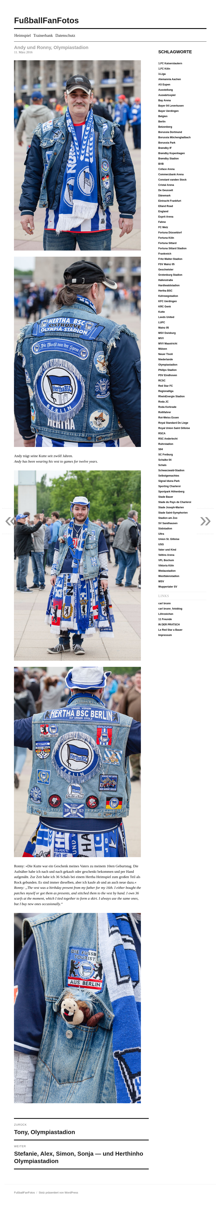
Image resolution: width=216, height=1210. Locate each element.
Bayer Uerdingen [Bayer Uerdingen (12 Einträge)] (168, 111)
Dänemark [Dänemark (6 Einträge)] (164, 195)
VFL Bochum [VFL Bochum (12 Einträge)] (166, 560)
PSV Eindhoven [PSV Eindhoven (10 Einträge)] (167, 375)
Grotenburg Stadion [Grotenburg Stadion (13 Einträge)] (170, 274)
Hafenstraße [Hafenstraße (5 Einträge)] (165, 280)
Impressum (165, 635)
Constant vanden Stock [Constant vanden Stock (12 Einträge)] (172, 179)
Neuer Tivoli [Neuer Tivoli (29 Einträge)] (165, 354)
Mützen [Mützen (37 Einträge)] (162, 348)
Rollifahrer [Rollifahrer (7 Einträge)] (164, 412)
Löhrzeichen (165, 614)
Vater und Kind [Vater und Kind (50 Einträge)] (167, 549)
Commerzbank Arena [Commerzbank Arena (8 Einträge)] (171, 174)
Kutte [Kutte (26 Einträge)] (161, 311)
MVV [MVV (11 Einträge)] (161, 338)
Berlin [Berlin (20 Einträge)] (161, 121)
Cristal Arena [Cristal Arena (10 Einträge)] (166, 185)
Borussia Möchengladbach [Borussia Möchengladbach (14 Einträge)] (174, 137)
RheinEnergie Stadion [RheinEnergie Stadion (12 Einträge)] (171, 396)
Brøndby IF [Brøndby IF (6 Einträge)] (165, 148)
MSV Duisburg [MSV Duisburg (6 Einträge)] (167, 333)
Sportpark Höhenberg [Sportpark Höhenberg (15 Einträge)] (171, 491)
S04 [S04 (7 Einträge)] (160, 449)
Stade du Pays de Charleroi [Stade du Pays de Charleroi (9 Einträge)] (174, 502)
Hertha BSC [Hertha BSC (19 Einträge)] (165, 290)
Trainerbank (43, 35)
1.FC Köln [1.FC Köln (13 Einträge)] (164, 68)
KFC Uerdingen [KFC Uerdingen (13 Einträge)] (167, 301)
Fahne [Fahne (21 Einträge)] (162, 222)
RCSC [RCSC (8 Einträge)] (161, 380)
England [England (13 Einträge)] (163, 211)
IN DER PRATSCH (169, 624)
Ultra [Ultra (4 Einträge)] (161, 533)
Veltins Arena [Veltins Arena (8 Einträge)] (166, 555)
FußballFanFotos (46, 20)
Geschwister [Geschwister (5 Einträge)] (165, 269)
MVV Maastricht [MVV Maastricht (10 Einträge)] (167, 343)
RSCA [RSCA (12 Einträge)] (161, 433)
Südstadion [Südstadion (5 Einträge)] (165, 528)
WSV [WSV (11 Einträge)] (161, 581)
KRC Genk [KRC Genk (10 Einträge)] (164, 306)
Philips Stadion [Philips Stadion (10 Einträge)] (167, 370)
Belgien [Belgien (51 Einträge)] (162, 116)
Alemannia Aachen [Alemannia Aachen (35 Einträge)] (169, 79)
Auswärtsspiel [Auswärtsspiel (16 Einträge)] (166, 95)
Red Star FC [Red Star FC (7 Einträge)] (165, 385)
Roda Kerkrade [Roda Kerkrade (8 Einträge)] (167, 407)
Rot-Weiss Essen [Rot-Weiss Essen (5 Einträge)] (168, 417)
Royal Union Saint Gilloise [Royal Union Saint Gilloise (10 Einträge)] (174, 428)
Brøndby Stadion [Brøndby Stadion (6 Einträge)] (168, 158)
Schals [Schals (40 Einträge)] (162, 465)
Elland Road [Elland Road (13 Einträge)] (165, 206)
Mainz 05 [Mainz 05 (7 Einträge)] (163, 327)
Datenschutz (65, 35)
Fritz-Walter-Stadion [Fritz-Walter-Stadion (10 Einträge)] (170, 259)
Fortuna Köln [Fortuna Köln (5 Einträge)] (166, 237)
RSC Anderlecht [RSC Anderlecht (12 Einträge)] (167, 438)
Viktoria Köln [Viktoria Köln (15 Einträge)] (166, 565)
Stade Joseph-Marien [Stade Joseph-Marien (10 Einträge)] (171, 507)
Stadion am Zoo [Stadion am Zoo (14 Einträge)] (167, 518)
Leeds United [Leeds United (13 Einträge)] (166, 317)
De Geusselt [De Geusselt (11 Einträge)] (165, 190)
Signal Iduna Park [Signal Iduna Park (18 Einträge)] (169, 481)
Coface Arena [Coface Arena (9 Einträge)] (166, 169)
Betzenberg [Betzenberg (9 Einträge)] (165, 126)
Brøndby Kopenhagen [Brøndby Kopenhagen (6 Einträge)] (171, 153)
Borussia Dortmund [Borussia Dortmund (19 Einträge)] (170, 132)
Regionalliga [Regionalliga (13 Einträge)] (165, 391)
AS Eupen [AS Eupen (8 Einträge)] (164, 84)
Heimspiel (22, 35)
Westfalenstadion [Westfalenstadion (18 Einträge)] (168, 576)
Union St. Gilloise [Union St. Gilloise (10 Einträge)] (168, 539)
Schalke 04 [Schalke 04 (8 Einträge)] (164, 459)
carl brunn (164, 603)
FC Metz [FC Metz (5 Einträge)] (163, 227)
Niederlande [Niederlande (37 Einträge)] (165, 359)
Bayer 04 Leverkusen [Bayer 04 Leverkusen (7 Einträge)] (171, 105)
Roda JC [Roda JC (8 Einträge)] (163, 401)
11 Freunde (165, 619)
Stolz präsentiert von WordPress (58, 1192)
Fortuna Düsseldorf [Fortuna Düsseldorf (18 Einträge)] (170, 232)
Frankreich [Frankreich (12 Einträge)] (164, 253)
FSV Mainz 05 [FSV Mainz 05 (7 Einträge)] (166, 264)
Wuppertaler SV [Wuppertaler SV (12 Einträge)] (167, 586)
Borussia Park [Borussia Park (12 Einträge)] (166, 142)
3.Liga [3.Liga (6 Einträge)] (162, 74)
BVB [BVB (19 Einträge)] (161, 163)
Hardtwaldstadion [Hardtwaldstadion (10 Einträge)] (169, 285)
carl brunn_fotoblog (170, 608)
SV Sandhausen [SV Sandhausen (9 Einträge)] (167, 523)
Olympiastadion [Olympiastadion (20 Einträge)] (167, 364)
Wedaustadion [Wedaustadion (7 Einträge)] (167, 570)
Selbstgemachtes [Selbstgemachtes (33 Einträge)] (168, 475)
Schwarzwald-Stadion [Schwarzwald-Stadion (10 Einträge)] (171, 470)
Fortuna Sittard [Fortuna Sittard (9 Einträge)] (167, 243)
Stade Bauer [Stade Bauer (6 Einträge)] (165, 496)
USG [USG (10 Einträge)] (161, 544)
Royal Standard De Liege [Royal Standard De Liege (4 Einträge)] (173, 422)
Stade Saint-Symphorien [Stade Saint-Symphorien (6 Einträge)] (173, 512)
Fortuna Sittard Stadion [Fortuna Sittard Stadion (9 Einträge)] (172, 248)
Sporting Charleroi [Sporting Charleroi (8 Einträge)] (169, 486)
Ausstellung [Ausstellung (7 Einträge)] (165, 89)
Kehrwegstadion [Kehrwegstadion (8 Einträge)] (168, 296)
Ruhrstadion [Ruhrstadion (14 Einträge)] (165, 444)
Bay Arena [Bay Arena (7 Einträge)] (164, 100)
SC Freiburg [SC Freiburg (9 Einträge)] (165, 454)
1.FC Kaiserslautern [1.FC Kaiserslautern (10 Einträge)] (170, 63)
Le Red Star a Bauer (170, 629)
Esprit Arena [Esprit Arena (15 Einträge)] (165, 216)
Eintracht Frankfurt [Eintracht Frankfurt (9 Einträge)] (169, 200)
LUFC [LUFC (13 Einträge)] (161, 322)
